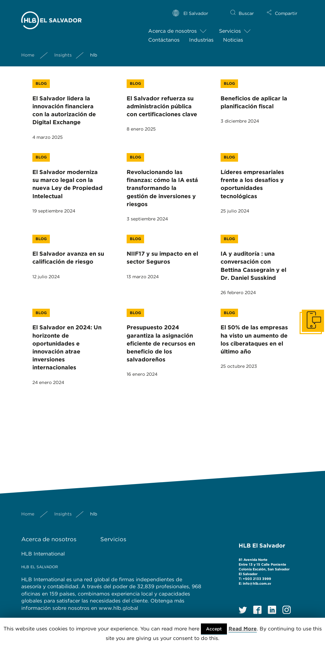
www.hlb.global (119, 608)
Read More (243, 629)
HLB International (43, 554)
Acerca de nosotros (172, 26)
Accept (214, 628)
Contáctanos (164, 35)
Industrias (201, 35)
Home (27, 49)
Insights (63, 49)
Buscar (246, 8)
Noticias (233, 35)
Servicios (230, 26)
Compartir (286, 8)
